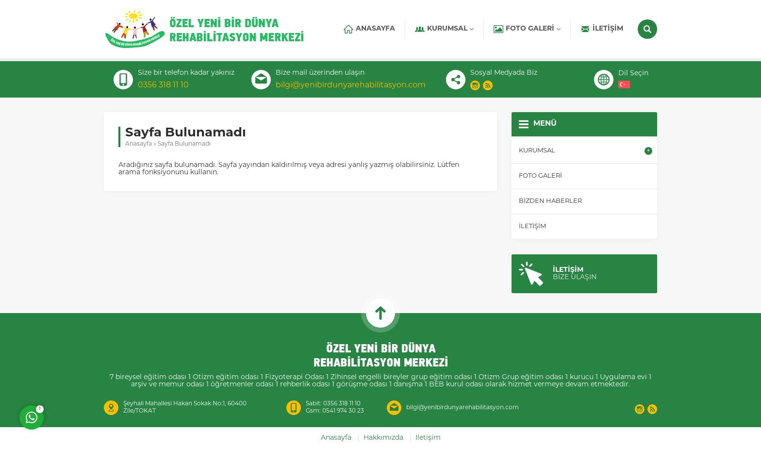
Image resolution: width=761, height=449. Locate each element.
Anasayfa (138, 144)
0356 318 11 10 (163, 85)
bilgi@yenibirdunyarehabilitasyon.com (351, 85)
